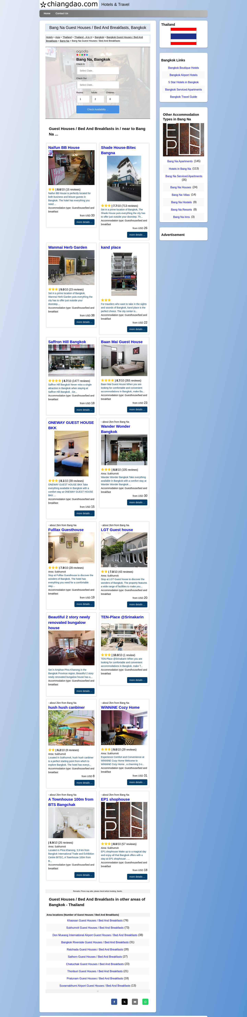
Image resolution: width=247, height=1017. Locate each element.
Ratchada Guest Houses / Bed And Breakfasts (95, 949)
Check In (80, 64)
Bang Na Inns (181, 217)
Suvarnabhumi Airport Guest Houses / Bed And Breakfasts (95, 985)
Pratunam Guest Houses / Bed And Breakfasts (95, 978)
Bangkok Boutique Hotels (183, 67)
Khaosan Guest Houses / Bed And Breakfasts (95, 920)
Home (47, 13)
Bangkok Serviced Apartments (183, 89)
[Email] (135, 1002)
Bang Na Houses (180, 187)
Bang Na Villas (181, 194)
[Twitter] (125, 1002)
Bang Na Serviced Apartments (184, 176)
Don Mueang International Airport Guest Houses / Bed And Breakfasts (94, 935)
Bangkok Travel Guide (183, 96)
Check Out (81, 78)
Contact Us (62, 13)
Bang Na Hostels (181, 202)
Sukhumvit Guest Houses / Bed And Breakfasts (95, 927)
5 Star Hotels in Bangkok (183, 82)
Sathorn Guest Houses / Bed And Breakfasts (95, 956)
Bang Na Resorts (181, 209)
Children (110, 92)
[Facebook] (114, 1002)
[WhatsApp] (145, 1002)
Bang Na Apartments (180, 161)
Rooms (79, 92)
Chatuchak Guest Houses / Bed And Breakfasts (95, 964)
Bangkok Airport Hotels (184, 75)
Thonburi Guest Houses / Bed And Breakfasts (95, 971)
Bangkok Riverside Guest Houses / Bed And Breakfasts (95, 942)
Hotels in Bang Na (180, 168)
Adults (94, 92)
